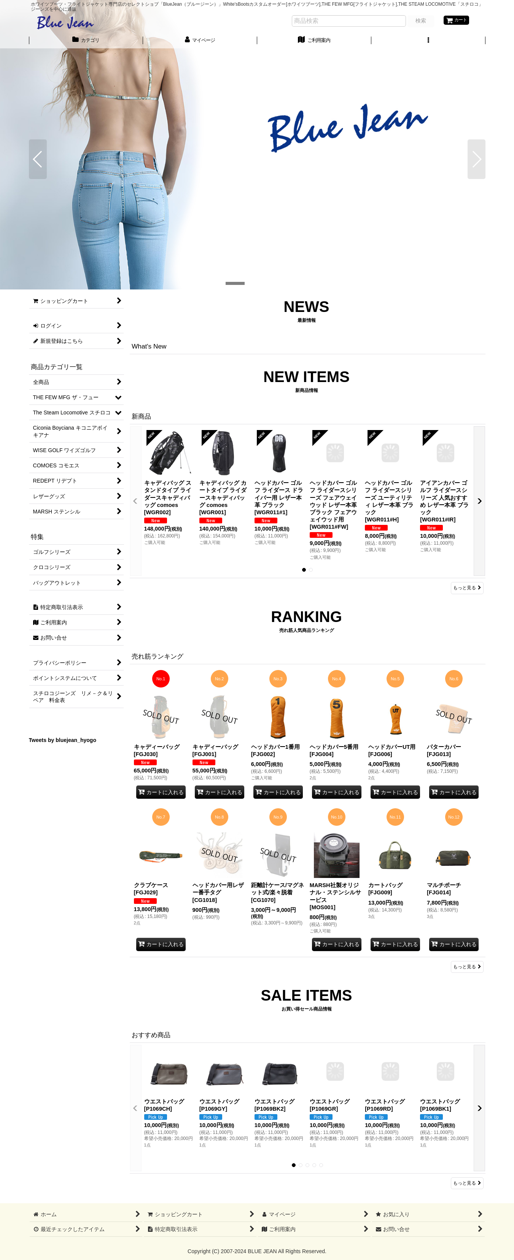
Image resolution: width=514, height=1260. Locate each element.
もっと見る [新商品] (467, 587)
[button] (428, 41)
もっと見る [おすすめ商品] (467, 1183)
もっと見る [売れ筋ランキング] (467, 966)
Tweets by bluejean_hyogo (63, 740)
